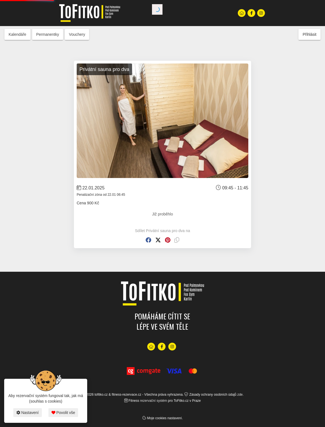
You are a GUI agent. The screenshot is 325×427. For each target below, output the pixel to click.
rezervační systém (153, 401)
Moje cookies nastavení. (165, 418)
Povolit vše (63, 412)
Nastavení (27, 412)
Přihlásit (309, 34)
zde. (240, 394)
